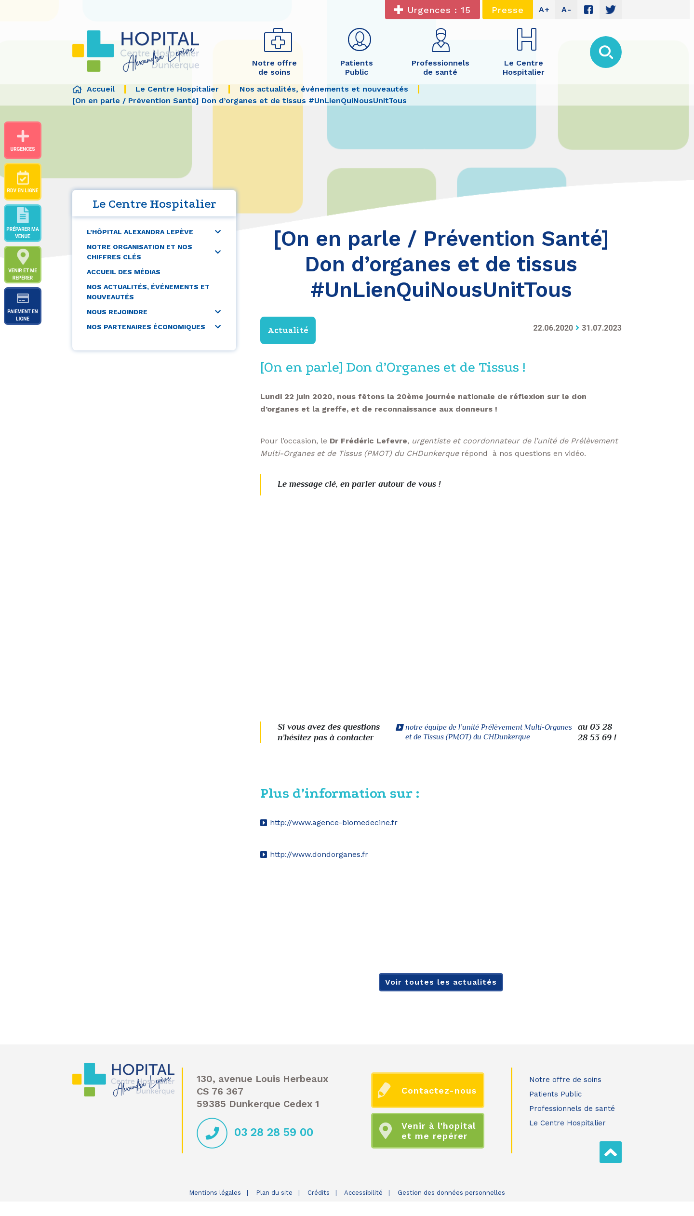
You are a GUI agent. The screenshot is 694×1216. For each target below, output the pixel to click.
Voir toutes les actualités (441, 982)
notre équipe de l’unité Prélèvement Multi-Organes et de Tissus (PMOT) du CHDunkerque (488, 732)
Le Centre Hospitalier (567, 1123)
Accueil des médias (123, 272)
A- (566, 9)
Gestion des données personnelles (451, 1192)
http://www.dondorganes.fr (319, 854)
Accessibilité (363, 1192)
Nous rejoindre (117, 312)
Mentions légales (215, 1192)
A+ (544, 9)
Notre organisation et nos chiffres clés (139, 252)
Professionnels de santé (572, 1108)
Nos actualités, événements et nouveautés (148, 292)
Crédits (318, 1192)
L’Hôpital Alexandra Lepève (140, 232)
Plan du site (274, 1192)
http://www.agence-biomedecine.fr (334, 822)
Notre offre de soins (565, 1079)
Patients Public (555, 1094)
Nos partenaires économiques (146, 327)
